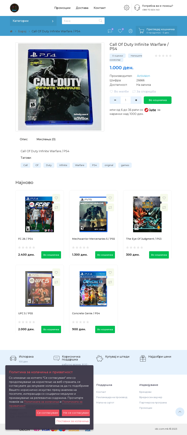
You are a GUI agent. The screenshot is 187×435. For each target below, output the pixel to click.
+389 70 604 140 (151, 9)
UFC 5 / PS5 (25, 313)
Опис (24, 139)
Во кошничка (158, 100)
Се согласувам (47, 412)
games (125, 165)
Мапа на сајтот (105, 402)
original (109, 165)
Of (36, 165)
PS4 (94, 165)
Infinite (63, 165)
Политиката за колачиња (41, 401)
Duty (49, 165)
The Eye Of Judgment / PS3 (144, 238)
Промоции (62, 8)
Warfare (79, 165)
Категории (21, 21)
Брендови (145, 391)
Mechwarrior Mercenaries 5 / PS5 (93, 238)
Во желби (119, 91)
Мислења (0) (46, 139)
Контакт (100, 8)
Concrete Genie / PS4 (86, 313)
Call (25, 165)
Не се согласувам (76, 412)
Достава (82, 8)
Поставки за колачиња (72, 421)
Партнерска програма (153, 402)
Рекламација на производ (111, 397)
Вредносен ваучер (150, 397)
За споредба (144, 91)
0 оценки (117, 55)
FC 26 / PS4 (25, 238)
